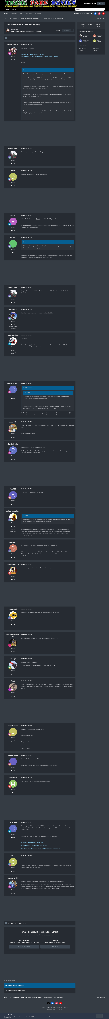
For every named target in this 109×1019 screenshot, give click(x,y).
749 (13, 59)
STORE (88, 13)
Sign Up (101, 3)
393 (13, 837)
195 (13, 651)
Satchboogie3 (13, 335)
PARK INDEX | (83, 13)
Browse (7, 10)
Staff (21, 13)
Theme (43, 1007)
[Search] (84, 9)
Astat (13, 681)
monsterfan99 (13, 878)
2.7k (13, 526)
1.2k (13, 185)
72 (13, 792)
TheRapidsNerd (12, 755)
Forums (6, 13)
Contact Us (59, 1007)
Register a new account (24, 946)
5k (13, 252)
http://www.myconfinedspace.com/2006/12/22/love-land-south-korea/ (40, 848)
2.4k (13, 504)
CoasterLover (12, 822)
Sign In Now (55, 946)
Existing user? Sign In (90, 3)
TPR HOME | (77, 13)
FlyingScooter (13, 148)
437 (13, 230)
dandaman (12, 542)
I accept (100, 1015)
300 (13, 696)
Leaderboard (38, 13)
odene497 (12, 422)
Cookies (66, 1007)
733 (13, 674)
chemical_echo (12, 383)
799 (13, 398)
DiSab (13, 171)
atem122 (13, 489)
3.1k (13, 163)
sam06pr (13, 659)
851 (13, 893)
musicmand (13, 777)
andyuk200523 (16, 29)
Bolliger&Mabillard (12, 511)
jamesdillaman (13, 726)
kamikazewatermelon (12, 636)
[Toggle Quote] (24, 70)
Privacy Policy (51, 1007)
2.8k (13, 324)
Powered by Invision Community (54, 1009)
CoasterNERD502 (13, 564)
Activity (14, 9)
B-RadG (12, 215)
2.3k (13, 437)
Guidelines (14, 13)
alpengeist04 (12, 309)
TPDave (12, 237)
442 (13, 350)
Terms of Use (7, 1016)
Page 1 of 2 (22, 38)
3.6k (13, 557)
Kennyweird (13, 609)
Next (12, 38)
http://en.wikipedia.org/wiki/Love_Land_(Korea (34, 845)
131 (13, 579)
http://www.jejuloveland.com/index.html (32, 842)
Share (58, 30)
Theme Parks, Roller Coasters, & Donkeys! (30, 31)
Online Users (28, 13)
